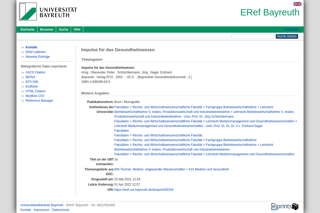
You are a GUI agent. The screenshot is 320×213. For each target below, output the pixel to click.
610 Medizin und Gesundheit (209, 169)
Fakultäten (121, 107)
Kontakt (26, 210)
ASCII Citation (35, 72)
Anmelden (291, 29)
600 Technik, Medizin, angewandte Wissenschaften (149, 169)
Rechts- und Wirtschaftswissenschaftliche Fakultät (167, 107)
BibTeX (30, 77)
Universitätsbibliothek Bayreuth (42, 205)
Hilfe (77, 29)
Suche (63, 29)
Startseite (27, 29)
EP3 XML (32, 82)
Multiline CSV (35, 96)
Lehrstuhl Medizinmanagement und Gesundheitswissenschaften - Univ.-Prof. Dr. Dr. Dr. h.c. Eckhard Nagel (188, 126)
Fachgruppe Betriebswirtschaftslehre (231, 107)
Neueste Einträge (38, 57)
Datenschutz (60, 210)
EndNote (32, 86)
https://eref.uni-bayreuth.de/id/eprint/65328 (143, 190)
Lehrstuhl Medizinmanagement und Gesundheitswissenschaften (250, 121)
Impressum (42, 210)
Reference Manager (39, 100)
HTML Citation (35, 91)
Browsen (47, 29)
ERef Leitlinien (36, 52)
